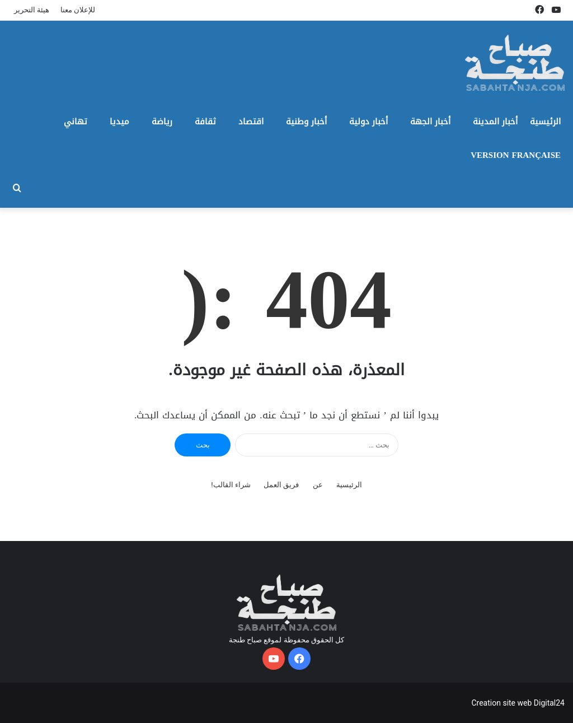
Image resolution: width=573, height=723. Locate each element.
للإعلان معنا (77, 10)
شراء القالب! (231, 485)
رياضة (162, 121)
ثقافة (205, 121)
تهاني (75, 121)
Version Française (516, 155)
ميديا (119, 121)
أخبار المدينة (495, 121)
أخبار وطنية (306, 121)
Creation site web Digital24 (518, 702)
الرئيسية (545, 121)
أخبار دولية (368, 121)
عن (318, 485)
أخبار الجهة (430, 121)
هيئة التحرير (31, 10)
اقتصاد (251, 121)
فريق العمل (281, 485)
